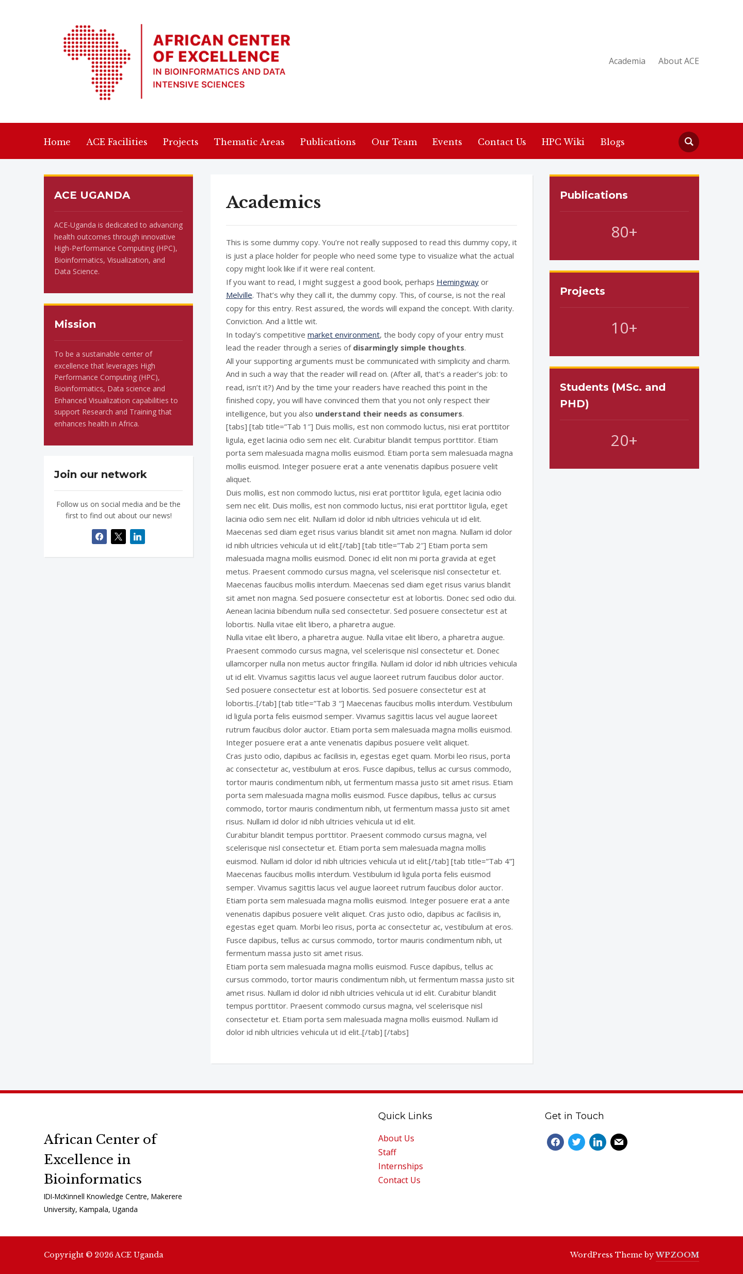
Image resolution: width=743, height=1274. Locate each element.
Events (447, 142)
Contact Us (502, 142)
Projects (181, 142)
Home (57, 142)
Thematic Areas (249, 142)
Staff (387, 1152)
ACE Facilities (117, 142)
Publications (328, 142)
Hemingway (458, 282)
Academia (627, 61)
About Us (396, 1138)
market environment (344, 334)
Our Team (394, 142)
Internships (400, 1166)
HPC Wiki (563, 142)
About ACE (678, 61)
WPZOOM (677, 1255)
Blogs (612, 142)
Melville (239, 295)
